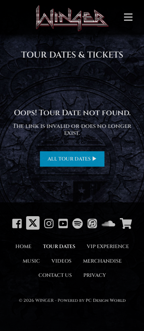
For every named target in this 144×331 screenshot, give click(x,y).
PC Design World (106, 300)
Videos (61, 261)
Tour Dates (59, 246)
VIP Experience (108, 246)
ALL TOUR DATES (72, 159)
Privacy (94, 275)
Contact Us (55, 275)
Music (31, 261)
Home (23, 246)
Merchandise (102, 261)
